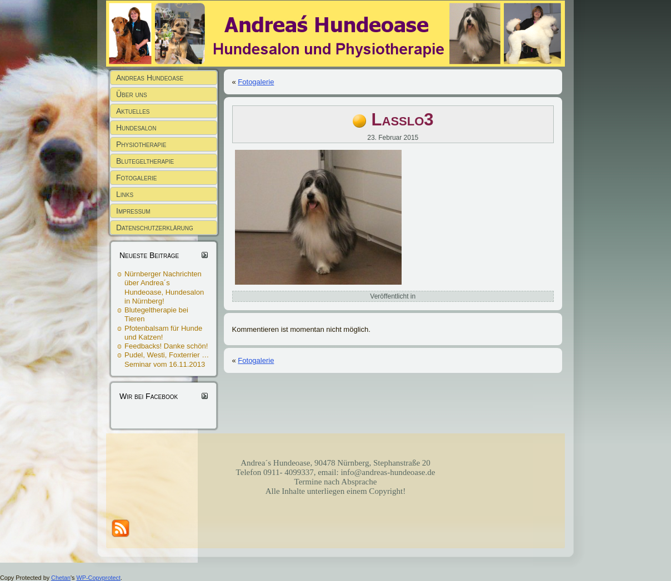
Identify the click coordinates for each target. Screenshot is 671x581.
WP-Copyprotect (99, 577)
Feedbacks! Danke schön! (166, 346)
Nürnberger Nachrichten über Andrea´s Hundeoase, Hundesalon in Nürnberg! (164, 287)
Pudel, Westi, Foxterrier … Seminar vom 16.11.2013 (166, 359)
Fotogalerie (256, 82)
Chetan (61, 577)
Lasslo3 (403, 119)
